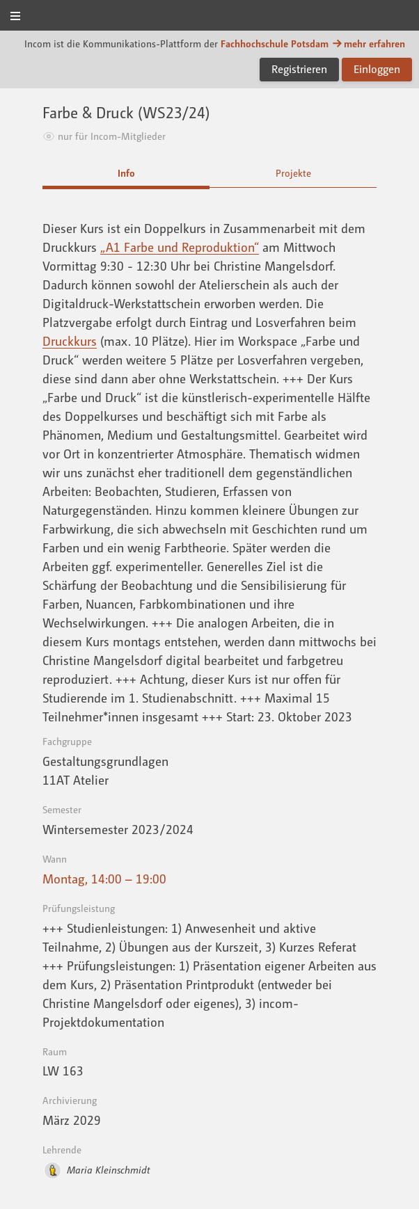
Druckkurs (69, 341)
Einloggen (377, 69)
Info (126, 173)
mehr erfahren (368, 43)
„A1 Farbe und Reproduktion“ (179, 247)
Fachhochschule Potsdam (275, 43)
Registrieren (299, 69)
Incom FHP (209, 16)
